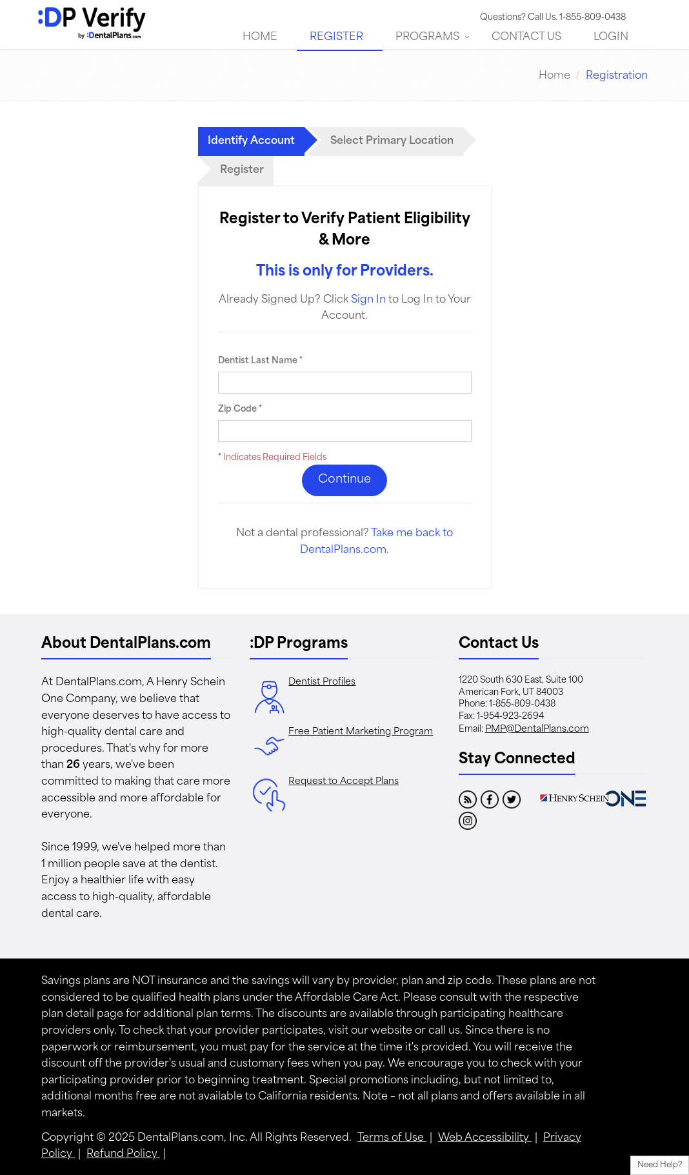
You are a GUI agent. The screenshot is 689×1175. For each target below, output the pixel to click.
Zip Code (240, 409)
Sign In (368, 300)
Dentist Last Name (260, 361)
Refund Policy (123, 1154)
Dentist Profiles (321, 682)
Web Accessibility (485, 1138)
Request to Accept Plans (343, 782)
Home (260, 37)
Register (336, 37)
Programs (427, 37)
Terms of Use (391, 1138)
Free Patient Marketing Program (360, 732)
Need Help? (659, 1165)
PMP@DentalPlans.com (537, 729)
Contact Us (526, 37)
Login (611, 37)
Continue (344, 480)
